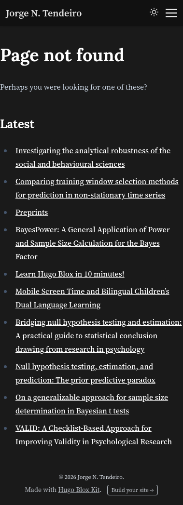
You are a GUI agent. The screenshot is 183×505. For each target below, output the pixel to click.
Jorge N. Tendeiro (44, 13)
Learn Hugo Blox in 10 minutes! (70, 273)
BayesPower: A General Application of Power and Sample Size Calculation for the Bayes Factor (92, 243)
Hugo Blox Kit (78, 489)
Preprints (31, 212)
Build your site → (133, 490)
